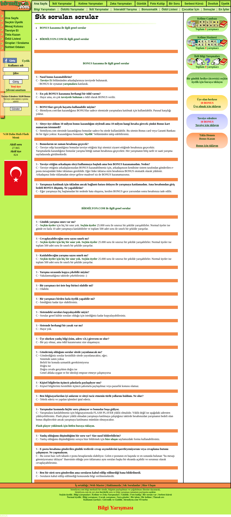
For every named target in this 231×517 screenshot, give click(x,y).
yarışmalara (70, 83)
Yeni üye (16, 86)
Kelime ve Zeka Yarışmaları (105, 494)
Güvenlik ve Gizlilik (112, 499)
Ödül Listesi (13, 38)
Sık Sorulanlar (131, 485)
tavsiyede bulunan (71, 97)
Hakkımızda (114, 485)
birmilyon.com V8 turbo (135, 499)
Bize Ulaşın (149, 485)
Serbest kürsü (165, 494)
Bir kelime (146, 497)
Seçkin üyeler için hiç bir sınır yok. (61, 242)
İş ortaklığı (81, 485)
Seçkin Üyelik (14, 22)
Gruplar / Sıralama (17, 43)
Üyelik (25, 60)
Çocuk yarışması (107, 497)
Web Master (97, 485)
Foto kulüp (135, 494)
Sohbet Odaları (15, 47)
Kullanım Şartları (92, 499)
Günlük (125, 494)
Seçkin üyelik (65, 494)
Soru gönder (123, 497)
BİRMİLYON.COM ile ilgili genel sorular (64, 39)
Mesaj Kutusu (14, 26)
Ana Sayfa (11, 18)
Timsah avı (158, 497)
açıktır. (152, 492)
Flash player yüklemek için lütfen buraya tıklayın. (65, 425)
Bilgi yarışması (90, 497)
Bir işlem (135, 497)
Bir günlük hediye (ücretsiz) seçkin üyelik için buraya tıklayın (207, 80)
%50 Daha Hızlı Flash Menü (16, 136)
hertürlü (104, 492)
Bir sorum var (149, 494)
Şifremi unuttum (16, 90)
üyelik (88, 134)
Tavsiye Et (11, 30)
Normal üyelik (74, 497)
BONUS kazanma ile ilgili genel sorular (63, 27)
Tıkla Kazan (12, 34)
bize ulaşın (111, 439)
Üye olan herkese (207, 103)
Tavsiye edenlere (207, 122)
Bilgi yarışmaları (82, 494)
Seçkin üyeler (48, 225)
